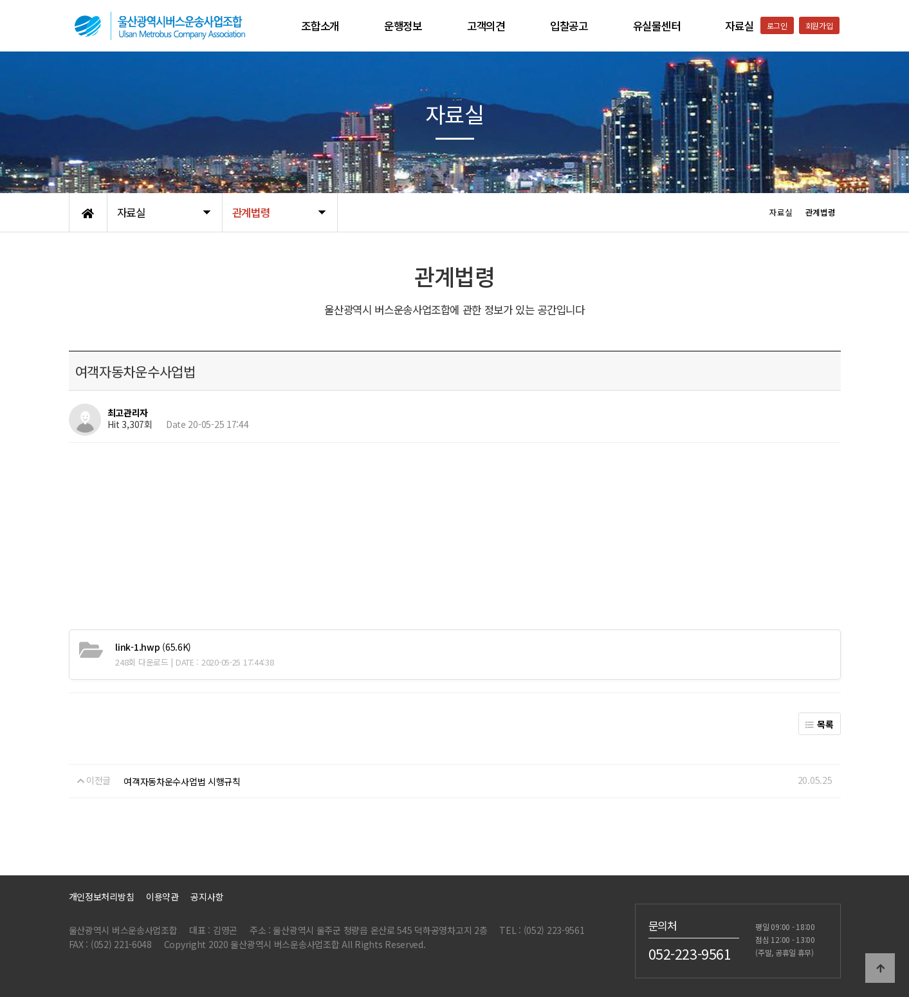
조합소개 (320, 25)
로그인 (777, 25)
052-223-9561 (689, 953)
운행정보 (403, 25)
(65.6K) (153, 646)
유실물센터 (657, 25)
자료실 (739, 25)
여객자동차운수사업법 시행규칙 (182, 781)
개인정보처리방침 (101, 896)
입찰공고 (569, 25)
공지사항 (206, 896)
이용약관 (162, 896)
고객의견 (486, 25)
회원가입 (819, 25)
